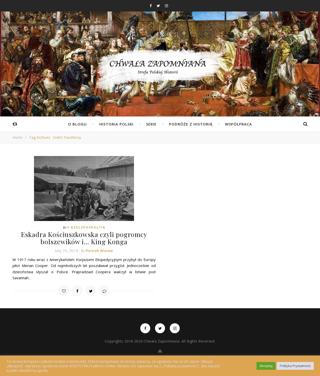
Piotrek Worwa (99, 250)
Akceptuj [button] (266, 366)
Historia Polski (116, 124)
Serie (151, 124)
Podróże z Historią (190, 124)
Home (17, 137)
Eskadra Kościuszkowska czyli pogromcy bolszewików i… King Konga (84, 238)
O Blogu (77, 124)
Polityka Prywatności (295, 366)
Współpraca (238, 124)
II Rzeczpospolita (86, 227)
